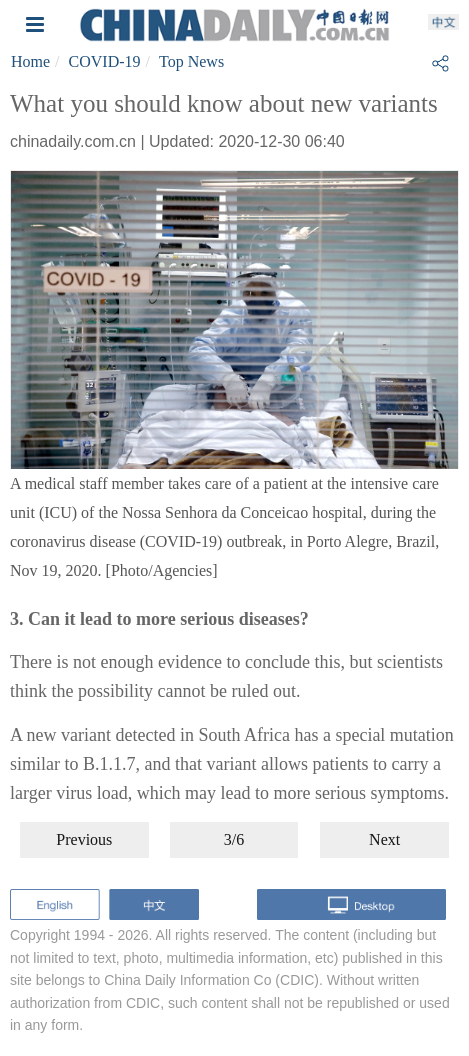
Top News (191, 61)
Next (384, 839)
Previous (84, 839)
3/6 (234, 839)
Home (30, 61)
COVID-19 (105, 61)
